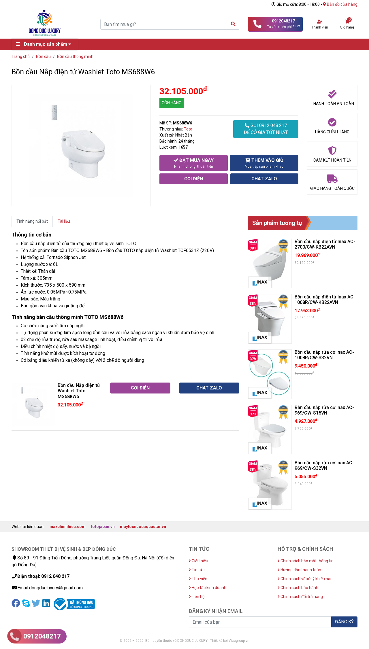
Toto (188, 129)
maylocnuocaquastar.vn (143, 526)
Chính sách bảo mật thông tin (306, 561)
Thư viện (198, 578)
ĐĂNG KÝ (344, 622)
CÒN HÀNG (171, 103)
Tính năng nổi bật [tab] (32, 221)
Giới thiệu (198, 561)
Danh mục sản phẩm (45, 44)
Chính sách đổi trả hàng (300, 596)
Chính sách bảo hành (298, 587)
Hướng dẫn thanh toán (299, 569)
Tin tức (196, 569)
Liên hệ (196, 596)
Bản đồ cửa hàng (340, 4)
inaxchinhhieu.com (68, 526)
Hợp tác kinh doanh (207, 587)
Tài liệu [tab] (64, 221)
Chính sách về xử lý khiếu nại (304, 578)
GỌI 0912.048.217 (266, 129)
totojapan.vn (103, 526)
